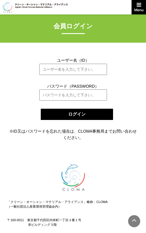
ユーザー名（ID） (73, 60)
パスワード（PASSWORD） (73, 86)
